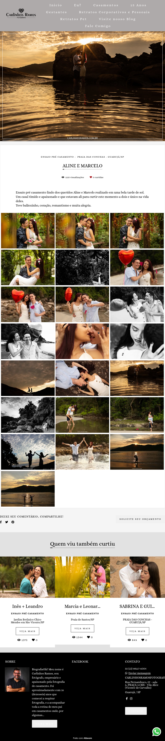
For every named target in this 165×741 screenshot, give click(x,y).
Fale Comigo (98, 26)
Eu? (78, 5)
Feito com (82, 738)
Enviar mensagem (139, 673)
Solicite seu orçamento (140, 519)
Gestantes (56, 12)
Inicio (55, 5)
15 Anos (138, 5)
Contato (136, 711)
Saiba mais (45, 723)
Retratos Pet (73, 19)
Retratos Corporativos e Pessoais (114, 12)
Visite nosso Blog (117, 19)
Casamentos (106, 5)
